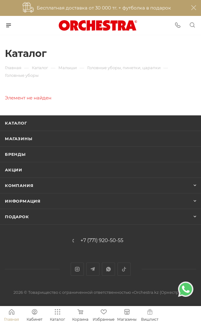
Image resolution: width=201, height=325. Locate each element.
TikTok (124, 269)
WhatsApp (108, 269)
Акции (13, 169)
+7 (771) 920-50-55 (101, 240)
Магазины (18, 138)
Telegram (92, 269)
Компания (19, 185)
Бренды (15, 154)
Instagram (77, 269)
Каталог (16, 123)
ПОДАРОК (17, 216)
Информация (23, 201)
